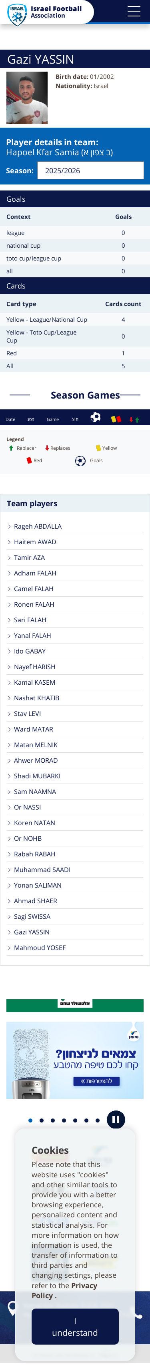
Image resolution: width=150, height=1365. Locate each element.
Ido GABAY (30, 651)
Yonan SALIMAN (38, 886)
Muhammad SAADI (42, 870)
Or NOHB (28, 839)
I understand (75, 1326)
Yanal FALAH (32, 636)
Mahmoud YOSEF (40, 948)
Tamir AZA (29, 558)
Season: (20, 170)
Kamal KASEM (34, 683)
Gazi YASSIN (32, 932)
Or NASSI (27, 808)
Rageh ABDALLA (38, 527)
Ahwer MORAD (36, 761)
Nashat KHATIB (36, 698)
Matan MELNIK (36, 745)
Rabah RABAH (35, 854)
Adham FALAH (35, 573)
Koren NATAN (34, 823)
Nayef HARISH (35, 667)
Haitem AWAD (35, 542)
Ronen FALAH (34, 605)
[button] (134, 11)
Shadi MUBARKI (37, 776)
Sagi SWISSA (32, 917)
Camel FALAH (34, 589)
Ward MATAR (33, 730)
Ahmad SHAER (35, 901)
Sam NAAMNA (35, 792)
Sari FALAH (30, 620)
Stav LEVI (27, 714)
